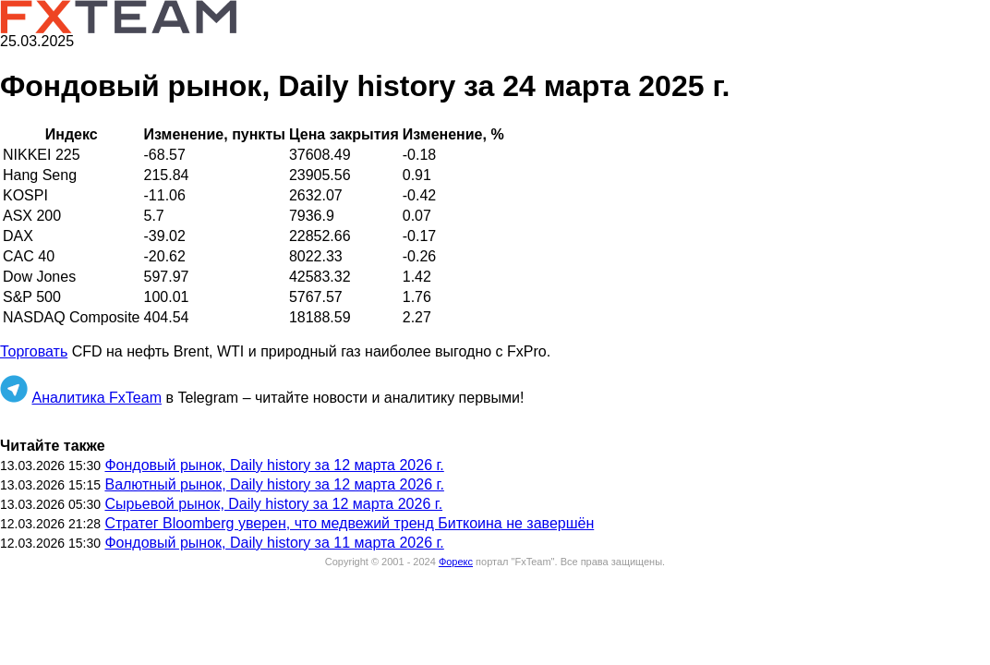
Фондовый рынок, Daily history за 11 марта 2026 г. (273, 542)
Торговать (33, 351)
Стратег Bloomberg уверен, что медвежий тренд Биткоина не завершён (349, 523)
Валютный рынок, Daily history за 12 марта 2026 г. (273, 484)
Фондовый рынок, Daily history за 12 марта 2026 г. (273, 465)
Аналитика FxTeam (96, 397)
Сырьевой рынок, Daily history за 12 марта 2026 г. (273, 504)
